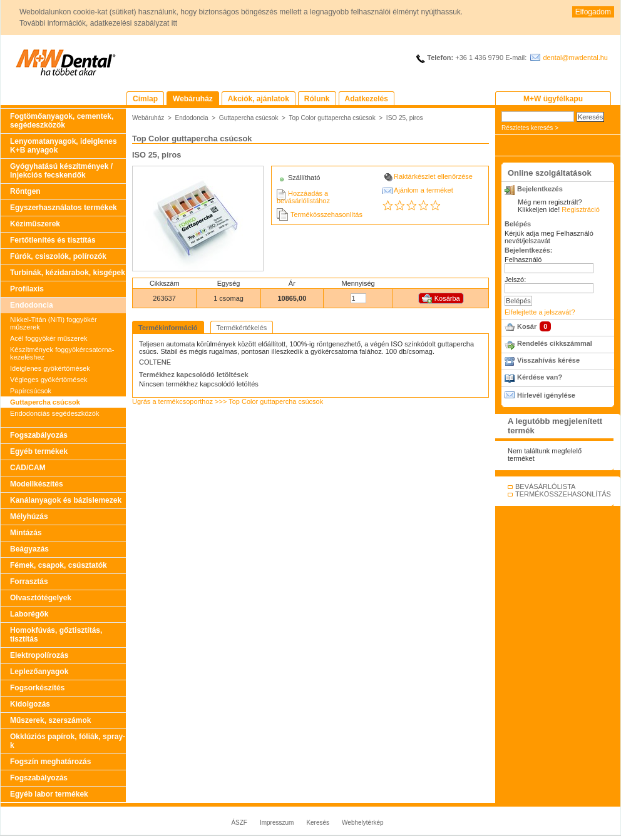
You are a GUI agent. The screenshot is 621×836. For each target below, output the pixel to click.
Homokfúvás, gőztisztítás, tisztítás (56, 634)
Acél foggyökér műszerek (49, 338)
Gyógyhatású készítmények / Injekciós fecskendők (61, 170)
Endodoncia (31, 305)
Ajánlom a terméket (423, 190)
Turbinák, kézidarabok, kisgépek (67, 272)
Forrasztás (29, 581)
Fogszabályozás (39, 435)
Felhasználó (523, 259)
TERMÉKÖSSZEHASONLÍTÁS (563, 494)
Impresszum (277, 822)
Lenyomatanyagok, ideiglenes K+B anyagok (63, 145)
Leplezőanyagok (39, 671)
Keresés (317, 822)
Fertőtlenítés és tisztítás (53, 240)
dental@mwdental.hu (575, 57)
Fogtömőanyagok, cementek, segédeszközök (61, 120)
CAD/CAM (28, 467)
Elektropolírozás (39, 655)
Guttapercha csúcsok (45, 402)
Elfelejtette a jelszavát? (540, 312)
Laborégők (29, 614)
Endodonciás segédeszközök (54, 413)
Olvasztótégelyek (40, 597)
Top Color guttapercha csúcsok (332, 117)
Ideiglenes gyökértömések (50, 368)
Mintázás (26, 532)
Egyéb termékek (39, 451)
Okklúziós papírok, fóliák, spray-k (67, 741)
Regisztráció (581, 209)
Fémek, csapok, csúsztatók (58, 565)
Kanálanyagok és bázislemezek (65, 500)
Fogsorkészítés (37, 687)
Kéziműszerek (35, 223)
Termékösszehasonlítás (326, 214)
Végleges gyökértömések (49, 379)
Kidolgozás (30, 704)
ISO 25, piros (404, 117)
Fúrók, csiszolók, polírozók (58, 256)
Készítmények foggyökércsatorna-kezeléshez (62, 353)
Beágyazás (29, 549)
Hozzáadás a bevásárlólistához (303, 196)
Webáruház (148, 117)
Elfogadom (593, 12)
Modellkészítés (36, 484)
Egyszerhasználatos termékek (63, 207)
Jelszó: (515, 279)
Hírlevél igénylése (546, 395)
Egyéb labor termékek (49, 794)
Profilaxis (27, 289)
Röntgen (25, 191)
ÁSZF (239, 822)
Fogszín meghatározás (50, 761)
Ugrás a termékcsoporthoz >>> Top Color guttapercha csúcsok (227, 401)
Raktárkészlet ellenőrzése (433, 176)
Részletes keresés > (529, 127)
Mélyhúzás (29, 516)
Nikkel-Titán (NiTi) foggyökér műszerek (53, 323)
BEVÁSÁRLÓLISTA (545, 486)
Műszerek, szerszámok (50, 720)
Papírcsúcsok (30, 391)
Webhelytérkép (363, 822)
